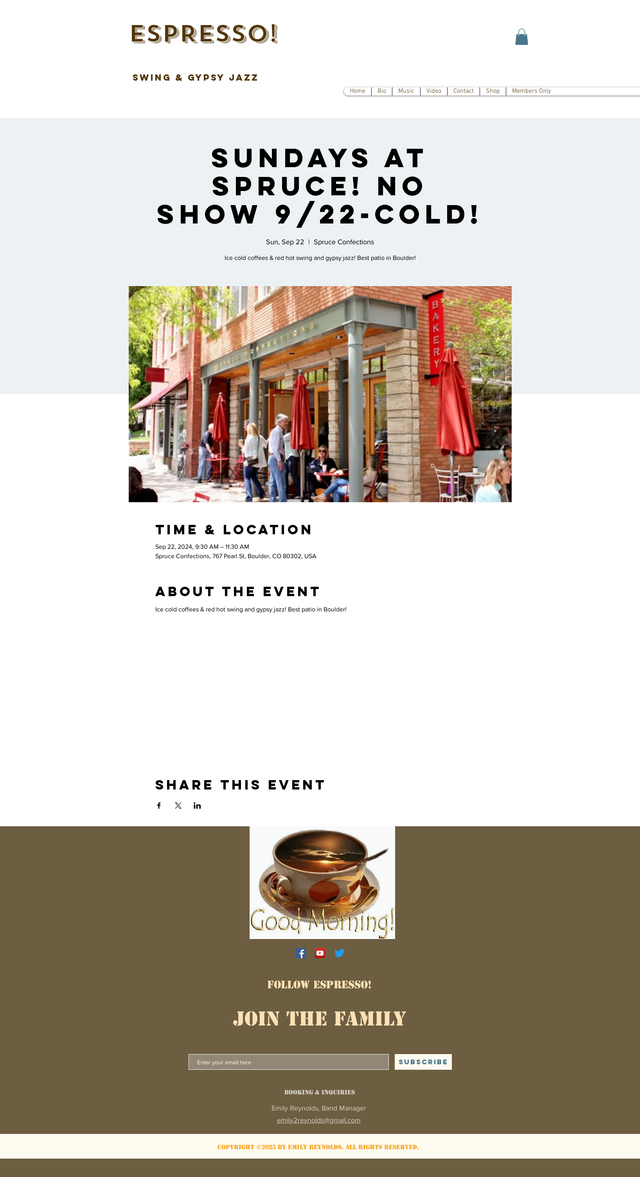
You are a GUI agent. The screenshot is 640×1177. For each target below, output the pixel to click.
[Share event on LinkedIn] (197, 805)
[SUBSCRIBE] (423, 1062)
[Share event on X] (178, 805)
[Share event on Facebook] (159, 805)
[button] (522, 37)
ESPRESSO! (203, 33)
